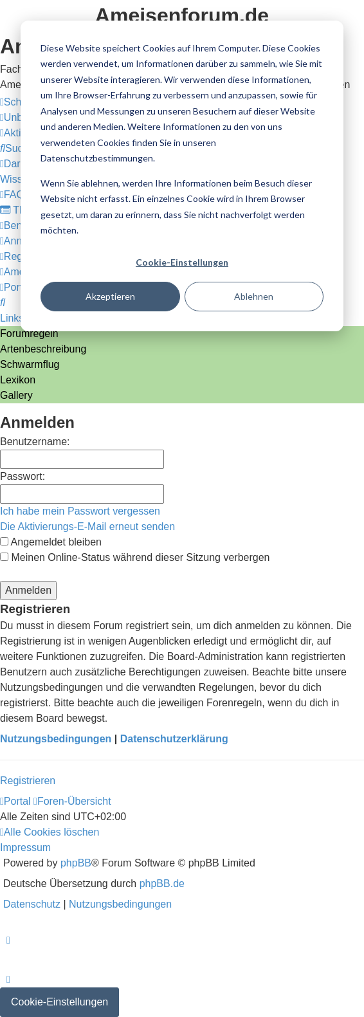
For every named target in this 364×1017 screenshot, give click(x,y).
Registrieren (27, 780)
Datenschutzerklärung (174, 738)
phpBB (75, 862)
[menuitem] (17, 148)
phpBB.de (162, 883)
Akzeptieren (110, 296)
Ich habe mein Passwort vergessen (80, 511)
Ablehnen (253, 296)
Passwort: (22, 476)
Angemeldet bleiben (51, 541)
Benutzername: (35, 441)
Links (12, 318)
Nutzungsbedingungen (55, 738)
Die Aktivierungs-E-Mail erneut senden (87, 526)
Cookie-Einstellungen (182, 262)
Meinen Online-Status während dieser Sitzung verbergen (134, 557)
